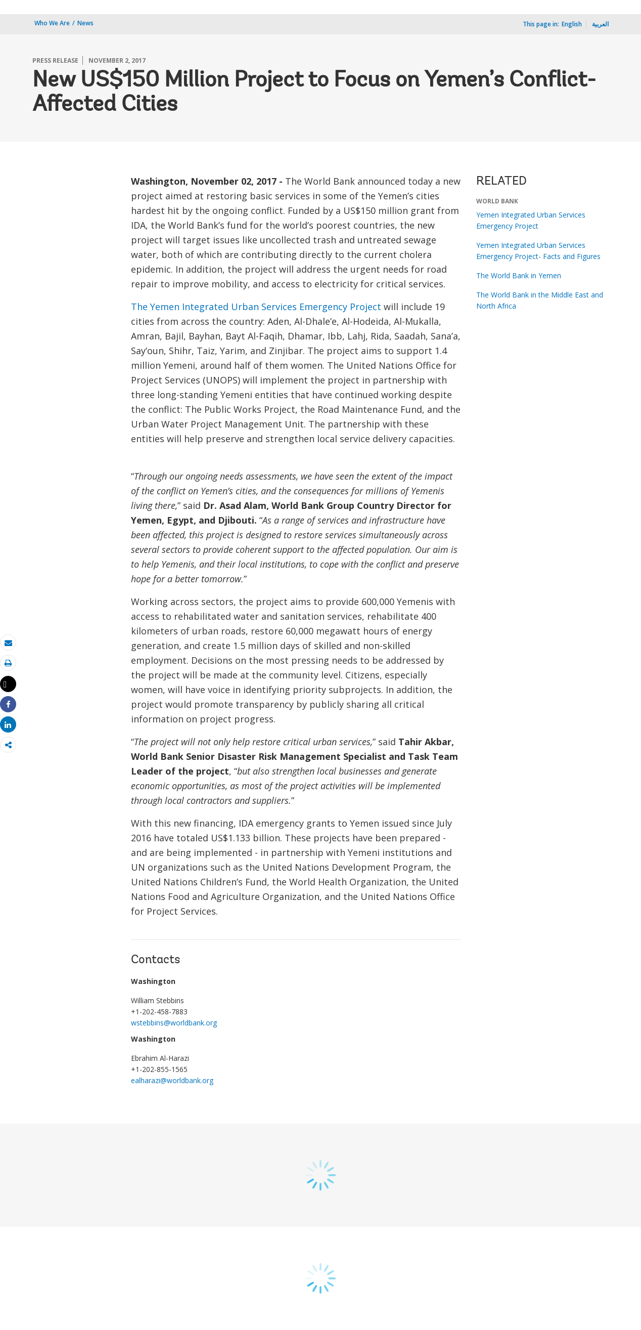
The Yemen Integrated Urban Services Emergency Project (256, 307)
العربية (600, 24)
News (85, 23)
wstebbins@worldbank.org (174, 1022)
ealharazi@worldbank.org (172, 1080)
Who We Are (52, 23)
